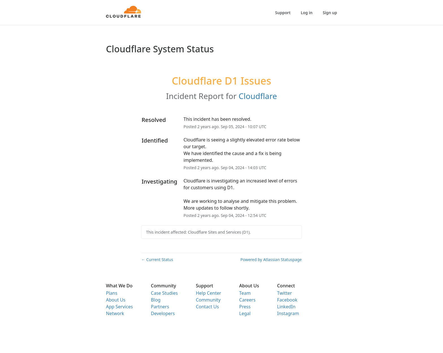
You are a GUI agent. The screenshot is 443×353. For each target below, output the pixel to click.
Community (208, 300)
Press (245, 307)
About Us (115, 300)
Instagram (288, 313)
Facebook (287, 300)
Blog (155, 300)
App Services (119, 307)
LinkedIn (286, 307)
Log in (307, 12)
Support (283, 12)
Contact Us (207, 307)
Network (115, 313)
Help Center (208, 293)
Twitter (284, 293)
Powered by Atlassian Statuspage (271, 259)
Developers (163, 313)
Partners (160, 307)
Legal (245, 313)
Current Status (157, 259)
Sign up (330, 12)
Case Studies (164, 293)
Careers (247, 300)
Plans (111, 293)
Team (245, 293)
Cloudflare (258, 96)
